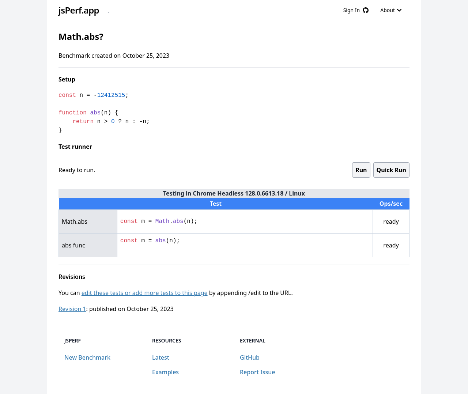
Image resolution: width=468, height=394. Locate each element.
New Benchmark (87, 357)
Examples (165, 372)
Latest (160, 357)
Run (361, 170)
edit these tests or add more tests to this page (145, 293)
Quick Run (391, 170)
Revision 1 (72, 309)
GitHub (250, 357)
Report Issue (257, 372)
